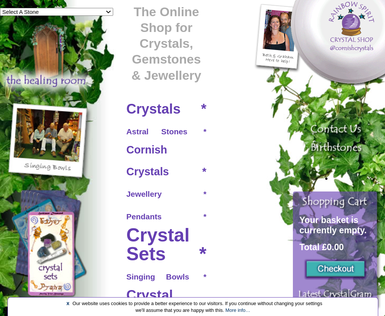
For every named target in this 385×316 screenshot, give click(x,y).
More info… (238, 310)
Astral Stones (156, 131)
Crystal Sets (157, 245)
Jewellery (144, 194)
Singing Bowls (157, 276)
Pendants (144, 216)
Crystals (153, 109)
